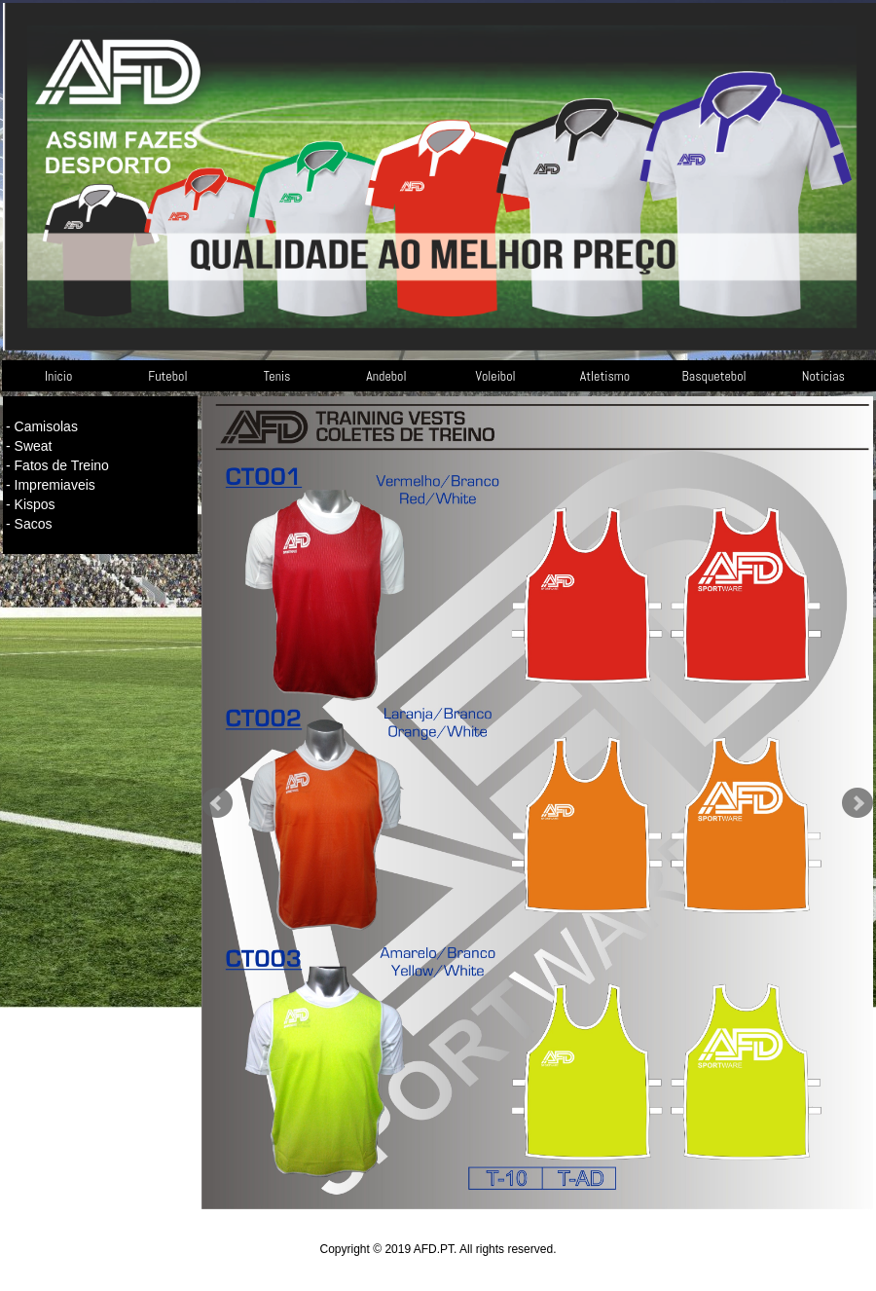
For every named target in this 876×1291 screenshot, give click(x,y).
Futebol (167, 376)
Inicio (58, 376)
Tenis (277, 376)
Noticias (823, 376)
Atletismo (605, 376)
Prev (217, 803)
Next (857, 803)
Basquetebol (714, 376)
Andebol (386, 376)
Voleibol (496, 376)
